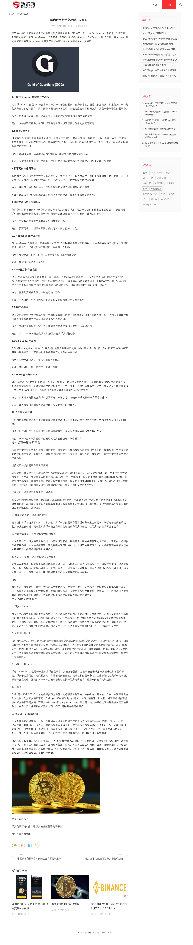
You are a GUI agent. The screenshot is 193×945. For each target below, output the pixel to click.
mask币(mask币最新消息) (66, 904)
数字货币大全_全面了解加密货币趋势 (104, 858)
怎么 (145, 199)
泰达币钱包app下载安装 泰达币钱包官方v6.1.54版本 (109, 906)
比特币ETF (161, 178)
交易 (163, 194)
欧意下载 (159, 183)
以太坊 (154, 199)
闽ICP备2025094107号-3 (103, 932)
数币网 (57, 26)
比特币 (160, 172)
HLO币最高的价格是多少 (154, 65)
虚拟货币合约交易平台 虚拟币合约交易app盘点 (30, 906)
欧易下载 (171, 183)
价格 (145, 188)
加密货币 (147, 183)
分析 (167, 4)
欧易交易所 (156, 188)
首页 (153, 4)
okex (145, 178)
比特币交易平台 (150, 194)
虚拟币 (172, 194)
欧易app (147, 204)
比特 (145, 172)
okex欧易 (165, 199)
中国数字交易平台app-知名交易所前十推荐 (39, 858)
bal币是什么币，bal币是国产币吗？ (161, 128)
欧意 (168, 172)
